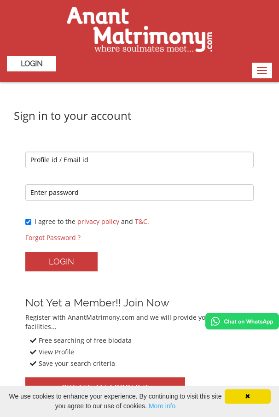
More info (162, 406)
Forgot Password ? (53, 237)
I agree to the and (87, 221)
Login (31, 63)
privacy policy (98, 221)
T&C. (142, 221)
